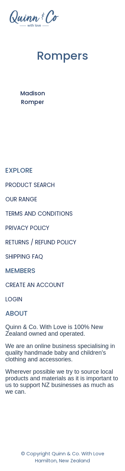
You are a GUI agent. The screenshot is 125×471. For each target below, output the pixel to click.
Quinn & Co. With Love (78, 453)
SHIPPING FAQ (24, 257)
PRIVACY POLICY (27, 228)
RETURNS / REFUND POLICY (40, 242)
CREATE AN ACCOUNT (34, 285)
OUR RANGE (21, 199)
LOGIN (13, 299)
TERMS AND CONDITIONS (39, 214)
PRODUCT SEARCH (30, 185)
